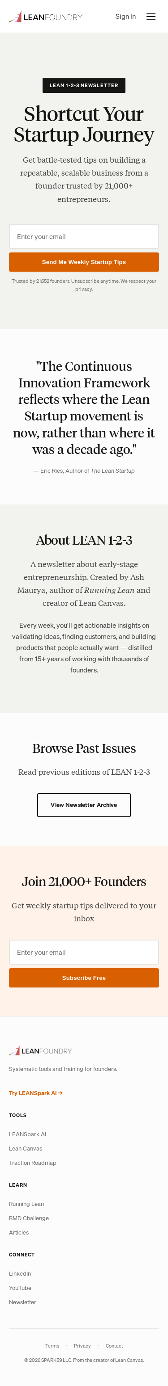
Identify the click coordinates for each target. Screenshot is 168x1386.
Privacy (82, 1346)
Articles (19, 1232)
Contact (114, 1346)
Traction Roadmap (32, 1163)
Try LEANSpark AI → (36, 1093)
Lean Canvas (25, 1148)
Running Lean (26, 1204)
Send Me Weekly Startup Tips (84, 262)
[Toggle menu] (151, 17)
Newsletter (22, 1302)
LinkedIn (20, 1273)
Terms (52, 1346)
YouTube (20, 1288)
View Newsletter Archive (84, 805)
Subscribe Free (84, 977)
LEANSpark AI (27, 1134)
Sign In (126, 16)
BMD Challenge (29, 1218)
